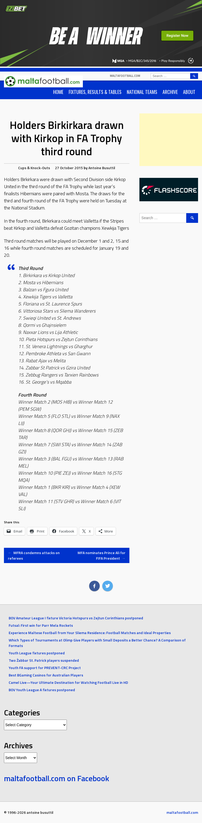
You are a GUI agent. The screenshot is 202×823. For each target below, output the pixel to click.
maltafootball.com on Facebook (56, 778)
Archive (170, 91)
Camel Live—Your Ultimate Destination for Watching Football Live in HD (68, 682)
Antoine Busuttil (101, 167)
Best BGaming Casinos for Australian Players (46, 675)
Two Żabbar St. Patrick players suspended (44, 660)
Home (58, 91)
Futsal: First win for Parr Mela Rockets (41, 625)
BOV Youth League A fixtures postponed (42, 689)
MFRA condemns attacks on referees (34, 555)
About (189, 91)
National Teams (142, 91)
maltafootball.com (125, 76)
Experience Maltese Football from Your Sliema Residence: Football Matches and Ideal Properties (90, 632)
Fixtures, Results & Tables (95, 91)
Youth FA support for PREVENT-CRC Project (45, 667)
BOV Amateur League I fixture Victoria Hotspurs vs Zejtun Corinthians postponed (76, 618)
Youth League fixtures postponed (37, 653)
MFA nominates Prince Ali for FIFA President (101, 555)
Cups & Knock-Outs (34, 167)
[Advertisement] (170, 139)
